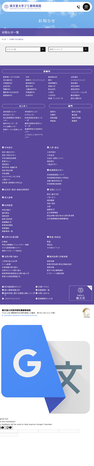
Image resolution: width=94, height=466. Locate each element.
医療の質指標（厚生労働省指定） (59, 263)
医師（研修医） (7, 218)
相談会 (49, 244)
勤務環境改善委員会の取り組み (15, 273)
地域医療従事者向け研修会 (58, 177)
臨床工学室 (76, 111)
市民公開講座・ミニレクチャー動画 (15, 244)
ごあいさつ (51, 197)
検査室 (53, 120)
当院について (55, 189)
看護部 (74, 120)
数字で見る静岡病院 (55, 270)
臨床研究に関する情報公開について (18, 294)
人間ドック (6, 179)
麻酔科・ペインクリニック (35, 79)
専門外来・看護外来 (9, 167)
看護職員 (7, 221)
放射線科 (74, 82)
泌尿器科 (74, 76)
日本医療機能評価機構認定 (58, 218)
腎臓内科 (6, 88)
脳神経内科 (52, 76)
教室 (49, 241)
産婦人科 (51, 85)
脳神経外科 (30, 82)
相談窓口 (5, 164)
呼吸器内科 (7, 82)
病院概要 (50, 200)
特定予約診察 (7, 170)
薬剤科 (53, 111)
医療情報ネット (44, 298)
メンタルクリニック (78, 79)
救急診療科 (75, 85)
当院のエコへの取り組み (11, 270)
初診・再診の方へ (8, 151)
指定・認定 (51, 203)
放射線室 (53, 117)
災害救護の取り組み (10, 266)
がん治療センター (10, 126)
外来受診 (8, 146)
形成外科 (29, 95)
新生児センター (9, 114)
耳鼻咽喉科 (52, 82)
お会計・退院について (55, 157)
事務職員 (5, 227)
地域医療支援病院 (54, 183)
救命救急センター (10, 111)
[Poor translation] (9, 427)
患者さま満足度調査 (11, 276)
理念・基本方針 (53, 193)
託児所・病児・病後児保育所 (16, 189)
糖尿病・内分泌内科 (11, 91)
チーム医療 (6, 263)
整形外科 (29, 85)
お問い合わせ (42, 293)
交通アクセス (42, 286)
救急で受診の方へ (9, 154)
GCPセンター (30, 114)
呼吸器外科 (30, 91)
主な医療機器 (52, 212)
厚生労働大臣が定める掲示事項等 (60, 215)
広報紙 (4, 241)
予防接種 (5, 173)
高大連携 (8, 196)
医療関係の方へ (56, 169)
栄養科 (53, 114)
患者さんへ (6, 160)
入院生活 (50, 154)
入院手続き (51, 151)
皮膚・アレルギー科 (55, 98)
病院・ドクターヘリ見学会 (12, 250)
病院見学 (5, 215)
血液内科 (6, 85)
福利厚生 (5, 212)
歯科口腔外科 (76, 98)
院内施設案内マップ (11, 286)
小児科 (51, 91)
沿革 (49, 206)
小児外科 (51, 95)
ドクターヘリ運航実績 (55, 273)
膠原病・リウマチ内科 (11, 76)
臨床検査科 (75, 95)
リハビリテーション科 (79, 91)
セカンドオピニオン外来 (11, 176)
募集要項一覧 (7, 230)
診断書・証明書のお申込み (12, 182)
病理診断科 (75, 88)
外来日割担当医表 (9, 157)
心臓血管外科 (31, 88)
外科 (27, 76)
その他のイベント (53, 247)
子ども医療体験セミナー (11, 247)
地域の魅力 (6, 209)
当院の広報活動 (11, 236)
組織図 (51, 209)
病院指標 (50, 260)
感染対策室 (76, 117)
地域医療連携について (56, 174)
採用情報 (8, 204)
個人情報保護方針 (11, 289)
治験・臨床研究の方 (54, 180)
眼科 (50, 79)
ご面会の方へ (52, 164)
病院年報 (50, 266)
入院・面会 (54, 146)
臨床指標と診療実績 (58, 255)
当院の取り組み (11, 255)
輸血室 (74, 114)
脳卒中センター (10, 123)
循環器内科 (7, 95)
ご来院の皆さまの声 (9, 260)
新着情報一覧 (43, 289)
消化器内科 (7, 79)
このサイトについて (11, 298)
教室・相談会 (55, 236)
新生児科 (51, 88)
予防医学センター (32, 111)
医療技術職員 (7, 224)
